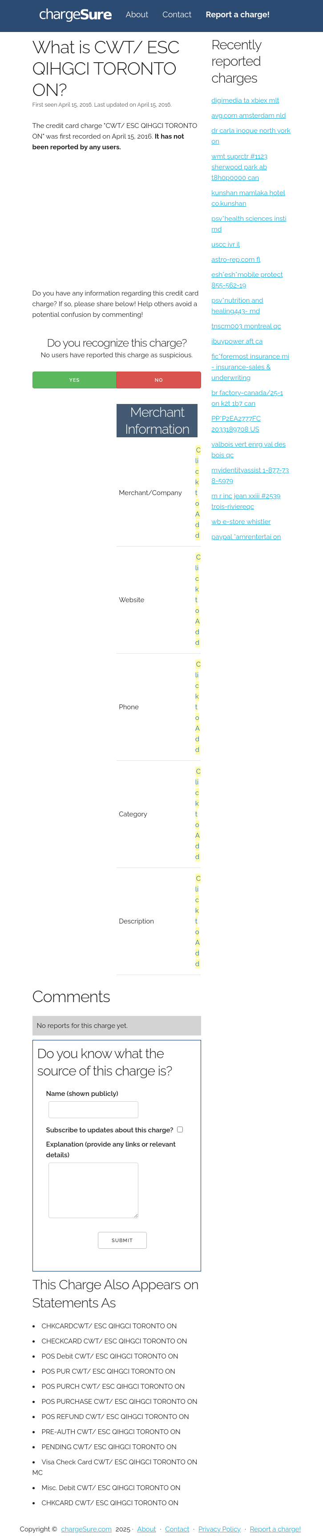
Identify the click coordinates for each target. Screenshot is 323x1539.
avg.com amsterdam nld (248, 116)
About (137, 14)
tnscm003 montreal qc (246, 326)
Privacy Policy (219, 1529)
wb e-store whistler (241, 522)
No (159, 380)
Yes (74, 380)
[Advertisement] (116, 226)
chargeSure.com (86, 1529)
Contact (176, 14)
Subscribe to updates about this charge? (110, 1130)
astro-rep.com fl (235, 260)
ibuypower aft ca (236, 341)
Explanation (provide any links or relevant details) (111, 1149)
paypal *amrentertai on (246, 537)
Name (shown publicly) (82, 1094)
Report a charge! (275, 1529)
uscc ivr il (225, 244)
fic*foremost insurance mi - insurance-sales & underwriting (250, 367)
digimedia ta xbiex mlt (245, 100)
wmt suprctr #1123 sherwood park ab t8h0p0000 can (239, 167)
